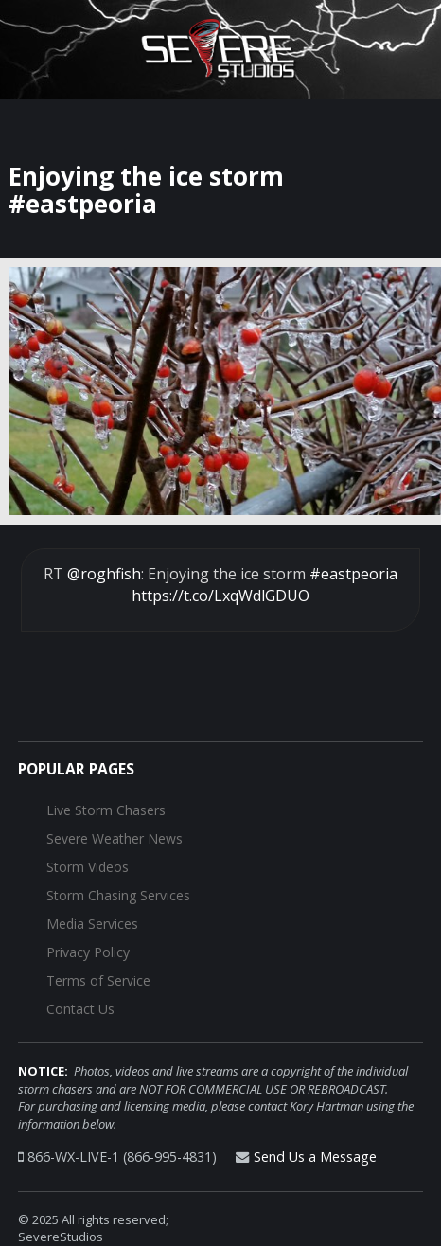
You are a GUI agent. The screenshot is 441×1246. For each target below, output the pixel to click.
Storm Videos (87, 867)
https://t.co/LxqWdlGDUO (220, 595)
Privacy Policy (88, 952)
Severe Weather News (114, 838)
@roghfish (104, 573)
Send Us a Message (315, 1157)
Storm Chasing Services (118, 895)
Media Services (92, 924)
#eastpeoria (353, 573)
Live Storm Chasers (106, 810)
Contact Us (80, 1009)
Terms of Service (98, 980)
